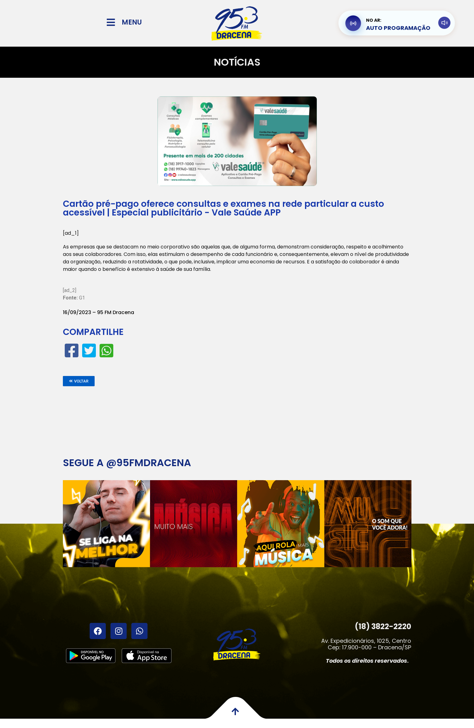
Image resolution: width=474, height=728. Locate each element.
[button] (79, 381)
